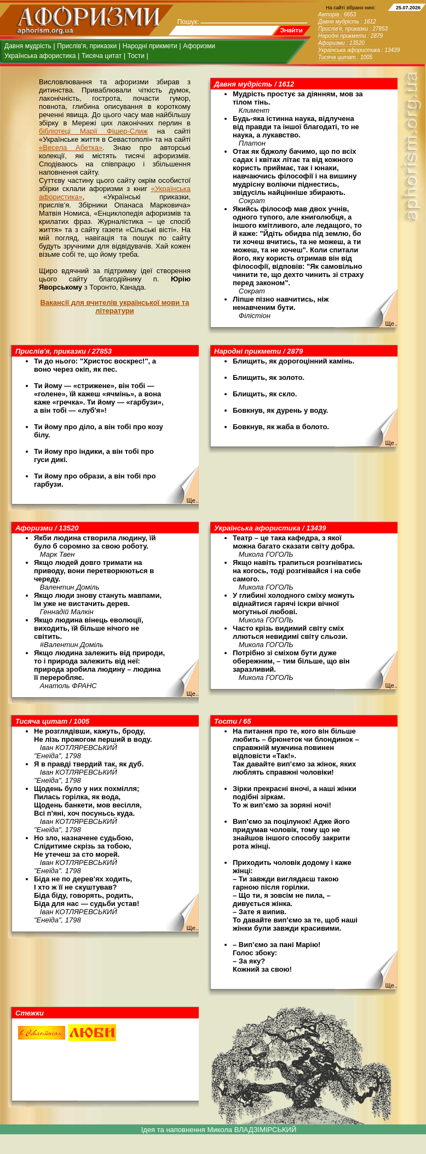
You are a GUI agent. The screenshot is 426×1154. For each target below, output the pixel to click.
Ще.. (391, 323)
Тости (136, 56)
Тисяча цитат (102, 56)
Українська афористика (40, 56)
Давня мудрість (27, 46)
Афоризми (199, 46)
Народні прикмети (150, 46)
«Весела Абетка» (70, 147)
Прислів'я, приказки (87, 46)
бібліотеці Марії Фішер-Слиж (93, 131)
